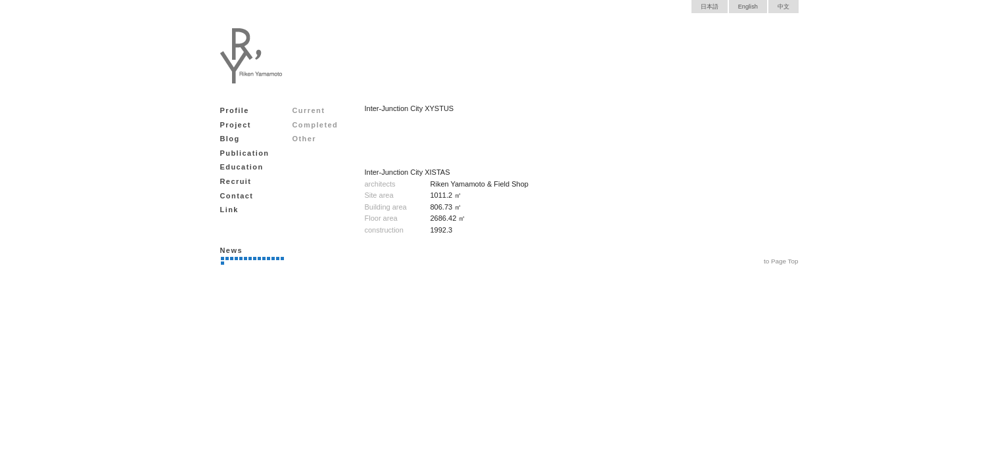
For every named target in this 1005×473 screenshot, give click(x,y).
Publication (244, 153)
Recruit (236, 181)
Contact (237, 196)
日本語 (709, 6)
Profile (234, 110)
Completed (315, 125)
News (231, 250)
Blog (230, 139)
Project (235, 125)
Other (304, 139)
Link (229, 210)
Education (242, 167)
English (748, 6)
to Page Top (781, 261)
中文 (783, 6)
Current (308, 110)
